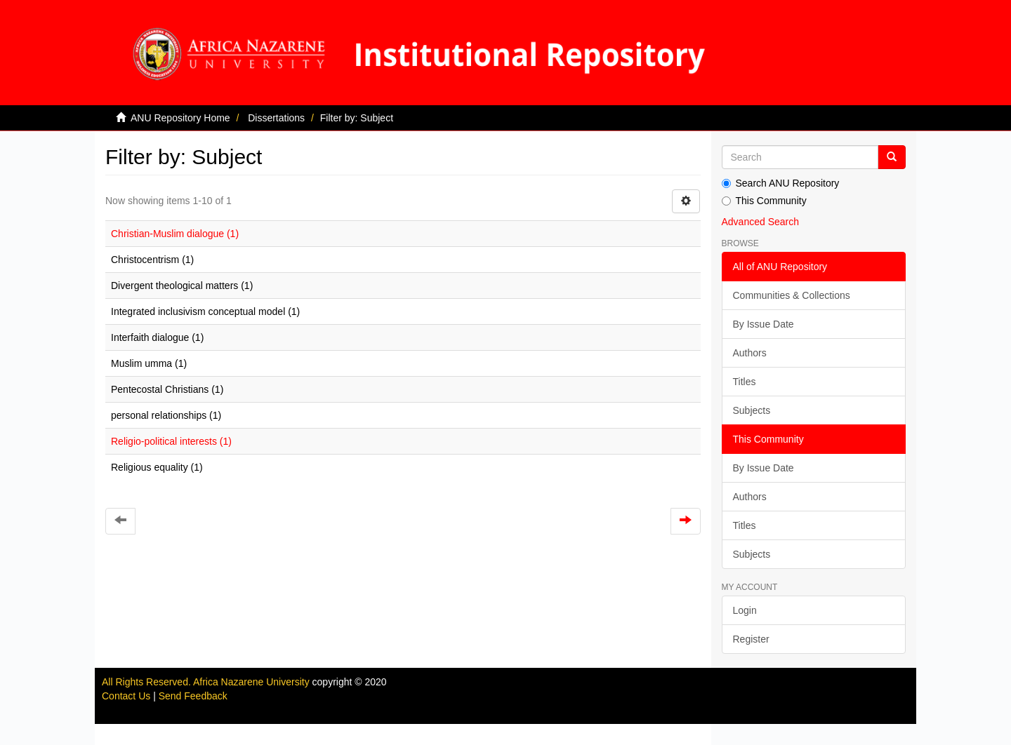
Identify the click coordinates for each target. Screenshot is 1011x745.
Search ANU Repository (781, 183)
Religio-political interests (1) (171, 441)
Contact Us (126, 696)
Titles (744, 381)
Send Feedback (193, 696)
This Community (764, 200)
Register (751, 639)
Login (745, 610)
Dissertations (276, 117)
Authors (750, 352)
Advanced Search (761, 221)
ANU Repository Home (180, 117)
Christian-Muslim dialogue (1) (175, 233)
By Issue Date (763, 324)
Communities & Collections (791, 295)
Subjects (752, 410)
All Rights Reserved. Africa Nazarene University (207, 681)
